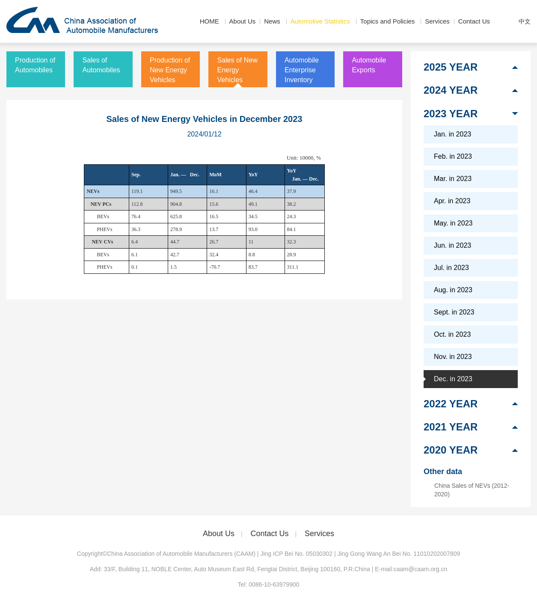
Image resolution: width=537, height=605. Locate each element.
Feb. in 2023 (453, 156)
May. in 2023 (453, 223)
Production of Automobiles (35, 65)
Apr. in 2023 (452, 201)
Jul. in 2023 (451, 267)
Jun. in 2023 (452, 245)
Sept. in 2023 (454, 312)
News (272, 21)
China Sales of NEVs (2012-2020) (471, 490)
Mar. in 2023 (453, 178)
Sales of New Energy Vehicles (237, 69)
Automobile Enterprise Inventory (302, 69)
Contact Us (474, 21)
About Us (242, 21)
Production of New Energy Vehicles (170, 69)
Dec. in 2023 (453, 379)
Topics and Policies (387, 21)
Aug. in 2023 (453, 290)
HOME (209, 21)
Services (437, 21)
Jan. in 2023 (452, 134)
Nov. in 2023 (453, 356)
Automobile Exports (369, 65)
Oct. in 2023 (452, 334)
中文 (525, 21)
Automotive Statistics (320, 21)
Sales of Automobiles (101, 65)
